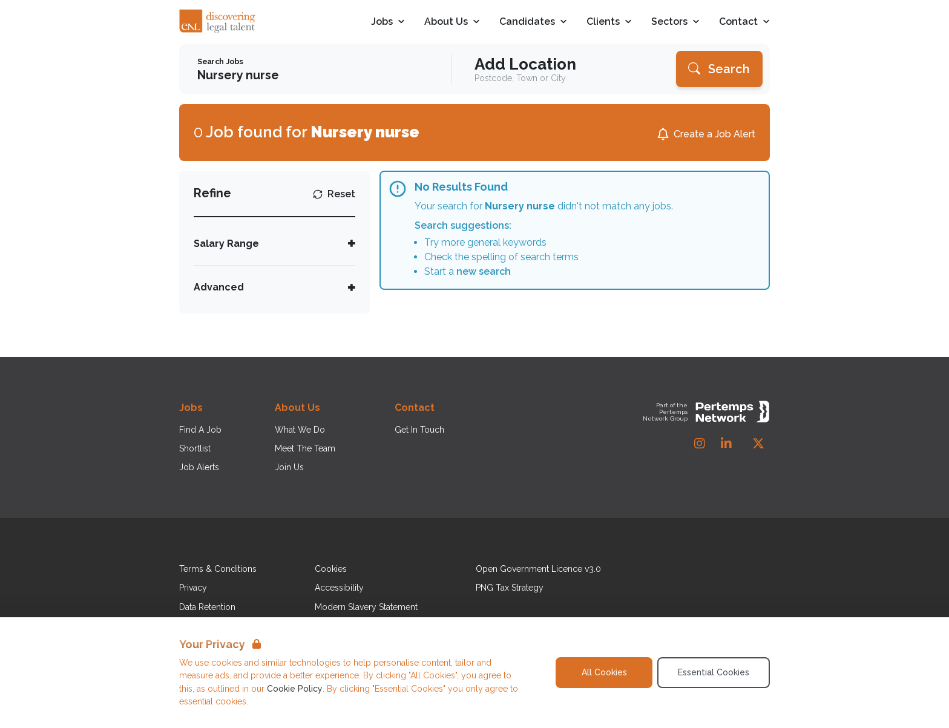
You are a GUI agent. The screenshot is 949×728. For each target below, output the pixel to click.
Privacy (193, 587)
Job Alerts (199, 467)
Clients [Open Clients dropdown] (609, 22)
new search (483, 271)
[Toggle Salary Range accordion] (274, 243)
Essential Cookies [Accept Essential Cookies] (713, 672)
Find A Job (200, 430)
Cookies (331, 569)
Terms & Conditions (218, 569)
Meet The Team (305, 448)
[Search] (719, 69)
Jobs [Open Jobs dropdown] (388, 22)
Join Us (289, 467)
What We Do (300, 430)
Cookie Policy (295, 689)
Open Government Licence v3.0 (538, 569)
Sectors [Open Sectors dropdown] (675, 22)
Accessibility (339, 587)
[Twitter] (758, 443)
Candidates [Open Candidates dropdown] (533, 22)
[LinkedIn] (726, 443)
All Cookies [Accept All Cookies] (604, 672)
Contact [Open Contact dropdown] (744, 22)
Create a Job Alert (714, 134)
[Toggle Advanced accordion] (274, 287)
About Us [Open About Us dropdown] (452, 22)
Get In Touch (419, 430)
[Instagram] (700, 443)
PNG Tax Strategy (509, 587)
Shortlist (195, 448)
